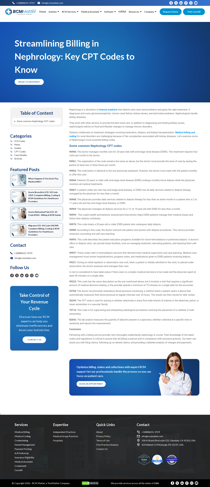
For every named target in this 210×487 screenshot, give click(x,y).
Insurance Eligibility (24, 457)
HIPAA (122, 11)
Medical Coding (23, 436)
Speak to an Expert (29, 82)
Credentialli (20, 465)
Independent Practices (64, 432)
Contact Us (34, 339)
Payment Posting (23, 449)
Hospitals (58, 440)
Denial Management (25, 444)
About (99, 432)
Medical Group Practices (65, 436)
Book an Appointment (91, 384)
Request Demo (171, 11)
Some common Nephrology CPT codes (36, 121)
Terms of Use (103, 440)
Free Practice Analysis (107, 444)
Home (42, 11)
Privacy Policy (103, 436)
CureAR (18, 470)
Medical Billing (22, 432)
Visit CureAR (194, 11)
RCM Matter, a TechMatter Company (51, 483)
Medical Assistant (24, 461)
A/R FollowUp (22, 453)
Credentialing (21, 440)
